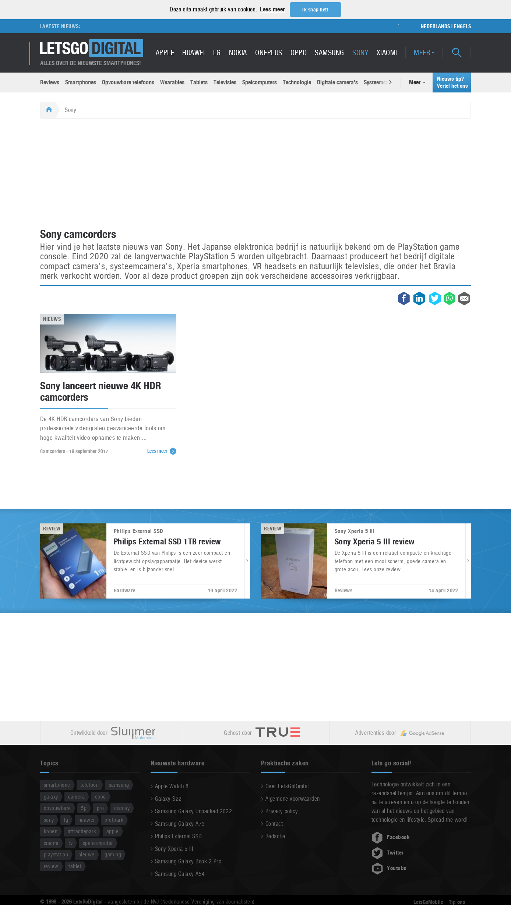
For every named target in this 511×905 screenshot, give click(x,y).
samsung (119, 784)
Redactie (275, 835)
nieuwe (86, 854)
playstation (56, 854)
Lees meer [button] (272, 9)
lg (66, 819)
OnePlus (268, 52)
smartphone (57, 784)
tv (70, 842)
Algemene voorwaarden (292, 798)
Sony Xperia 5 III (174, 848)
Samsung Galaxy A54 (180, 873)
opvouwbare (57, 807)
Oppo (298, 52)
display (122, 807)
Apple (165, 52)
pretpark (114, 819)
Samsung (329, 52)
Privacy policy (281, 810)
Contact (274, 823)
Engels (462, 26)
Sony (360, 52)
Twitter (387, 852)
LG (217, 52)
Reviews (49, 81)
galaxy (51, 796)
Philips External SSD (178, 835)
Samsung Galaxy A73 (180, 823)
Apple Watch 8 (171, 785)
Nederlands (435, 26)
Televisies (225, 81)
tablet (74, 866)
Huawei (193, 52)
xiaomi (51, 842)
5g (84, 807)
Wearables (172, 81)
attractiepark (82, 831)
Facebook (390, 837)
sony (49, 819)
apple (112, 831)
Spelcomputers (259, 81)
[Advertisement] (255, 173)
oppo (100, 796)
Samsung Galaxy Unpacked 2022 (193, 810)
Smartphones (80, 81)
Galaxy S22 (168, 798)
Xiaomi (387, 52)
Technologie (297, 81)
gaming (113, 854)
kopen (50, 831)
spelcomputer (98, 842)
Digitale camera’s (337, 81)
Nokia (238, 52)
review (51, 866)
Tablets (199, 81)
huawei (86, 819)
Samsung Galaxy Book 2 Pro (188, 860)
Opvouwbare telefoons (128, 81)
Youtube (389, 867)
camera (76, 796)
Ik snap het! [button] (315, 9)
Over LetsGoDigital (287, 785)
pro (100, 807)
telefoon (89, 784)
